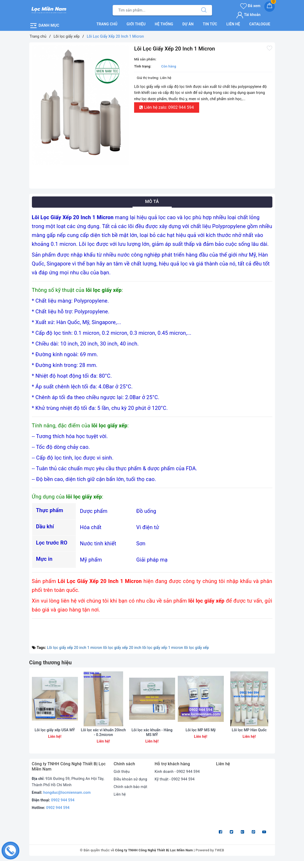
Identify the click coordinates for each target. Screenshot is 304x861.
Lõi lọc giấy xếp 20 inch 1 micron (74, 647)
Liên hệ (233, 24)
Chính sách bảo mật (130, 787)
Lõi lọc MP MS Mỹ (201, 730)
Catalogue (259, 24)
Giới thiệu (136, 24)
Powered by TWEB (210, 850)
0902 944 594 (63, 800)
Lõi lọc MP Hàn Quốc (249, 730)
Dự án (188, 24)
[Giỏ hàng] (269, 6)
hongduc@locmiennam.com (67, 792)
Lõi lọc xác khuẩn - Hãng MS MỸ (152, 732)
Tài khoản (248, 15)
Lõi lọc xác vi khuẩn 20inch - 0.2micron (103, 732)
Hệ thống (164, 24)
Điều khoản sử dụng (130, 779)
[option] (80, 105)
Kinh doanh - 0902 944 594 (177, 771)
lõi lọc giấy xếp (196, 647)
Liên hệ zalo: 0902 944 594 (166, 107)
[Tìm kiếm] (204, 10)
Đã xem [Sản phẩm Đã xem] (250, 6)
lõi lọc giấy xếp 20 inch (122, 647)
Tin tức (210, 24)
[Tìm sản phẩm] (154, 10)
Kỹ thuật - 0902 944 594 (174, 779)
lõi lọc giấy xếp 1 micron (162, 647)
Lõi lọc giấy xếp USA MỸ (55, 730)
